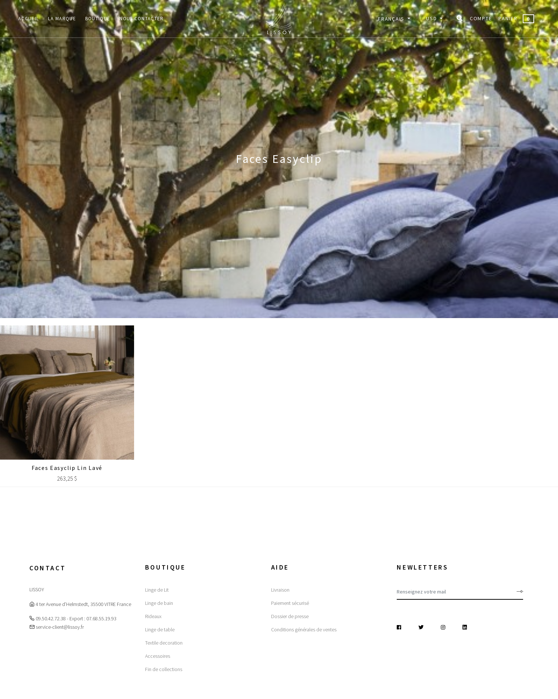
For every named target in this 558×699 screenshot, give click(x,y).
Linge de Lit (157, 589)
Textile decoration (164, 642)
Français (392, 18)
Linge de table (159, 629)
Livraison (280, 589)
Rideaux (153, 616)
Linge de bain (159, 603)
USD (432, 18)
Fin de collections (163, 669)
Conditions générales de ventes (303, 629)
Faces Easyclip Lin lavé (67, 467)
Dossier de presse (290, 616)
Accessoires (157, 656)
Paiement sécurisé (290, 603)
